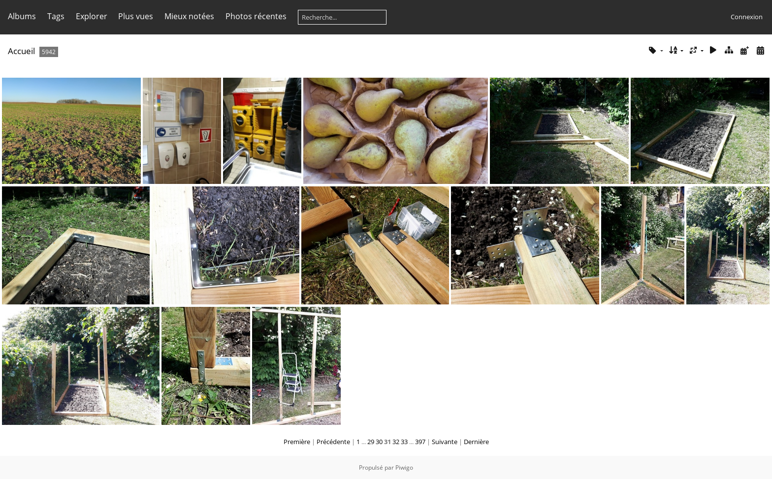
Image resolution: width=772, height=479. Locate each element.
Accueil (21, 51)
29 (370, 441)
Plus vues (135, 16)
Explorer (91, 16)
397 (420, 441)
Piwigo (404, 467)
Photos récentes (256, 16)
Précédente (333, 441)
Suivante (444, 441)
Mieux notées (189, 16)
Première (297, 441)
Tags (55, 16)
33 (404, 441)
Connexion (747, 16)
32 (395, 441)
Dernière (476, 441)
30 (379, 441)
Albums (22, 16)
